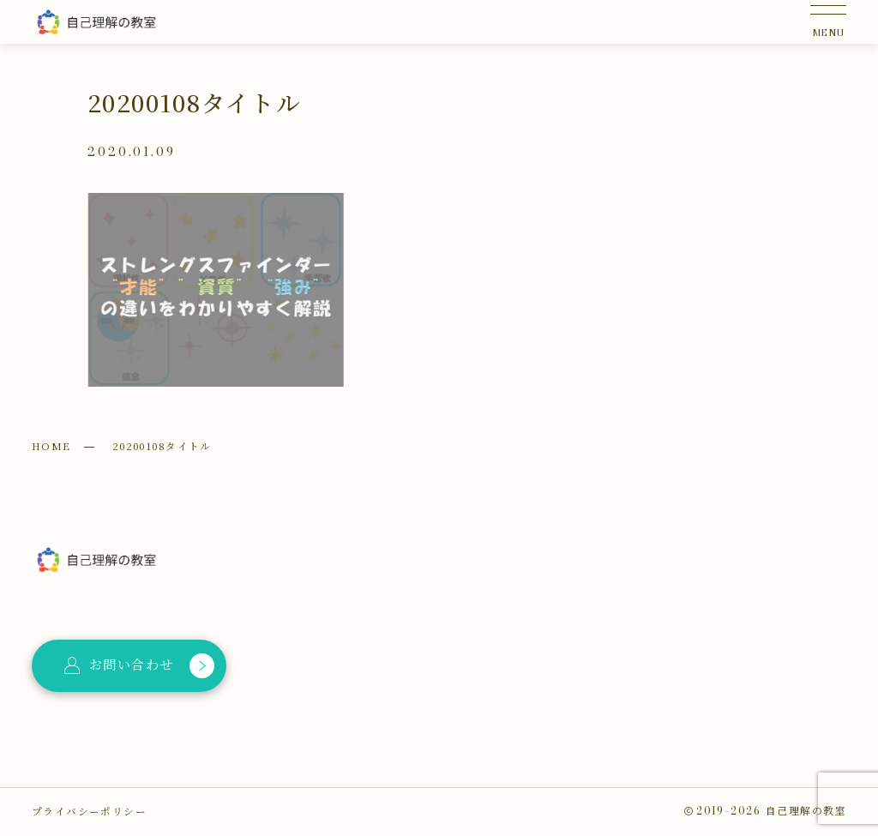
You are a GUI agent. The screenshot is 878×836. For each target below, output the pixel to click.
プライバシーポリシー (89, 811)
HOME (51, 446)
